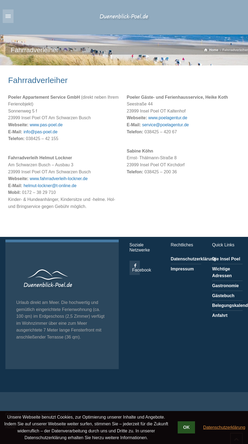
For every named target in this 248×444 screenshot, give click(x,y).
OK (186, 427)
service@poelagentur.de (165, 124)
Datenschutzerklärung (193, 259)
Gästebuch (223, 295)
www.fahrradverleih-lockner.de (59, 178)
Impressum (182, 269)
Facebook (141, 270)
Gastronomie (225, 285)
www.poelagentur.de (167, 117)
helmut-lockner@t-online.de (50, 185)
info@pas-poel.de (41, 132)
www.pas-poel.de (46, 124)
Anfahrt (219, 315)
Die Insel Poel (226, 259)
